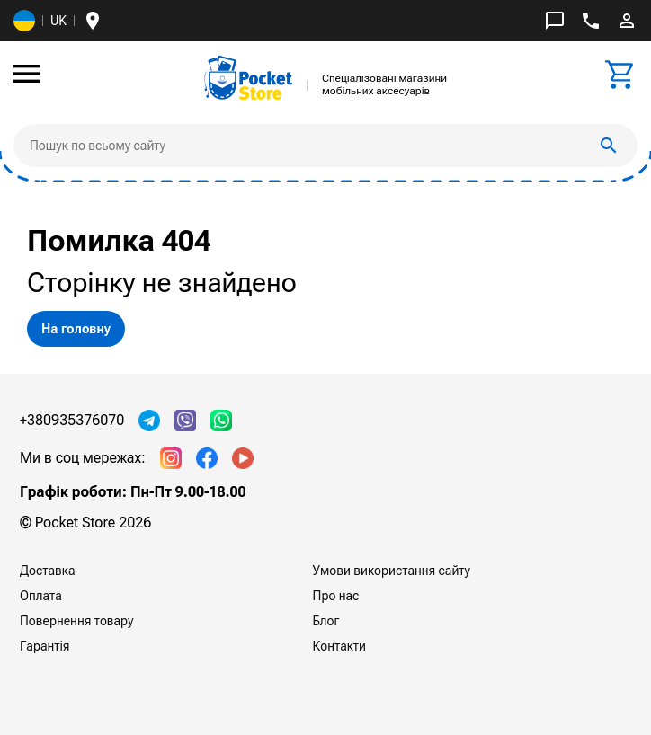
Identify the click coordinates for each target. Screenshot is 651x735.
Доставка (47, 570)
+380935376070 (72, 420)
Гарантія (45, 646)
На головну (76, 329)
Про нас (336, 596)
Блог (326, 621)
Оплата (41, 596)
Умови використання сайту (391, 570)
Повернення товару (77, 621)
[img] (248, 77)
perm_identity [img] (627, 20)
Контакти (339, 646)
